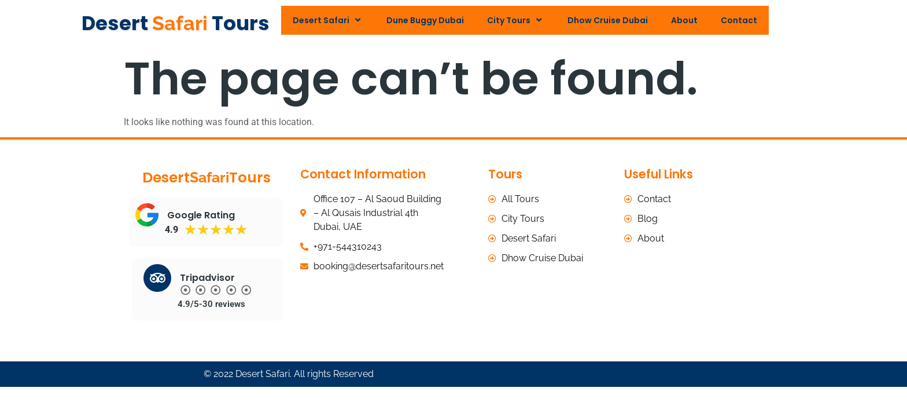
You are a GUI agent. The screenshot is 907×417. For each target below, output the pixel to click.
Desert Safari (328, 20)
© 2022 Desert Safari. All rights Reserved (289, 371)
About (684, 20)
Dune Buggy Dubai (425, 20)
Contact (739, 20)
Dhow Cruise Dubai (607, 20)
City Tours (515, 20)
